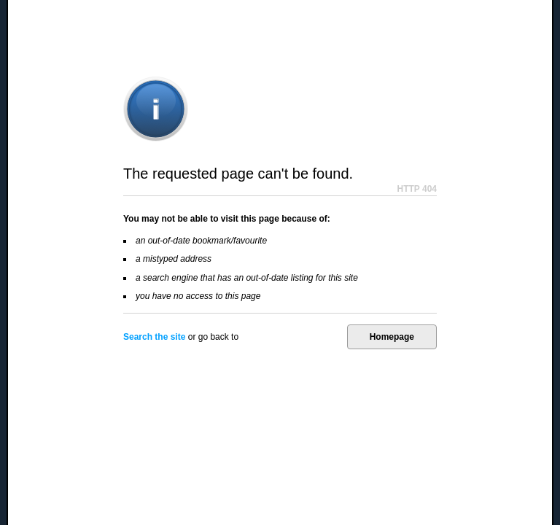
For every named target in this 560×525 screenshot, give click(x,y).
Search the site (154, 337)
